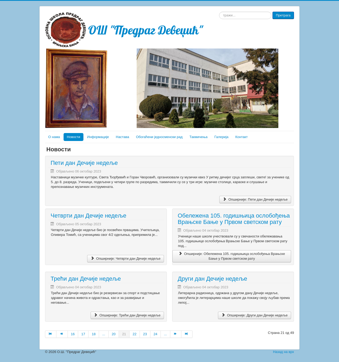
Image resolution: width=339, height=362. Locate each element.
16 (73, 334)
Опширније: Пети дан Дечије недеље (255, 199)
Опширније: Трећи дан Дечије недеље (127, 315)
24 (155, 334)
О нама (54, 137)
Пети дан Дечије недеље (84, 163)
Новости (73, 137)
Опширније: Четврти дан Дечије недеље (125, 259)
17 (83, 334)
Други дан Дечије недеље (212, 278)
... (103, 334)
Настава (122, 137)
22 (134, 334)
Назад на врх (283, 352)
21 (124, 334)
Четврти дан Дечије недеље (88, 215)
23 (145, 334)
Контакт (241, 137)
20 (113, 334)
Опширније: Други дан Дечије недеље (254, 315)
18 (93, 334)
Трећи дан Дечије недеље (86, 278)
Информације (98, 137)
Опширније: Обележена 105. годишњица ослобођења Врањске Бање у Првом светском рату (232, 256)
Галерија (222, 137)
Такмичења (198, 137)
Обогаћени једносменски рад (159, 137)
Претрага (283, 15)
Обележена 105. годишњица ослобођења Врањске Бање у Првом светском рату (234, 218)
